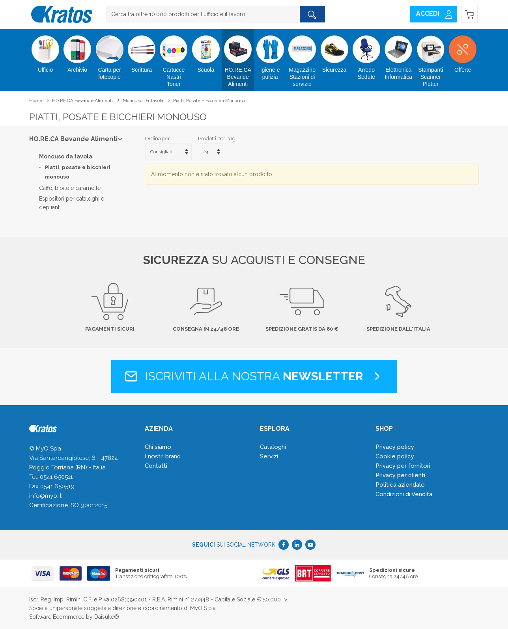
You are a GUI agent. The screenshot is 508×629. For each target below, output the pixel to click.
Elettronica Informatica (399, 54)
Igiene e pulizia (270, 54)
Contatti (156, 465)
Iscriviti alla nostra (254, 376)
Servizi (269, 456)
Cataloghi (273, 446)
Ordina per (157, 138)
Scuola (206, 51)
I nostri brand (163, 456)
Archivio (77, 51)
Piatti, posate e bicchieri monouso (209, 100)
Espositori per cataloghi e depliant (71, 202)
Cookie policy (394, 456)
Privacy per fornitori (402, 465)
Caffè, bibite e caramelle (70, 188)
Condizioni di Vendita (403, 494)
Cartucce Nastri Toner (174, 58)
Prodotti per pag (216, 138)
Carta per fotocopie (109, 54)
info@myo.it (45, 495)
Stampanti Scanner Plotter (430, 58)
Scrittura (141, 51)
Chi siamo (158, 446)
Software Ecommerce (56, 617)
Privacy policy (394, 446)
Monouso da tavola (143, 100)
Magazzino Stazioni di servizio (302, 58)
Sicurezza (334, 51)
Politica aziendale (400, 484)
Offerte (462, 51)
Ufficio (45, 51)
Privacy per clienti (400, 475)
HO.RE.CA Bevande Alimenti (238, 58)
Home (35, 100)
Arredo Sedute (366, 54)
